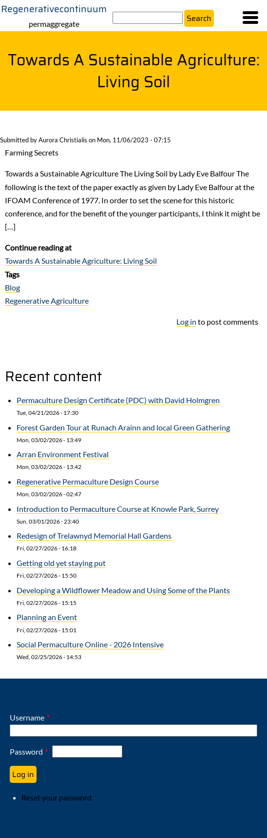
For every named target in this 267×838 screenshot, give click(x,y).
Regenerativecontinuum (54, 8)
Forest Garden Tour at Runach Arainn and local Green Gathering (123, 427)
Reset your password (56, 797)
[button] (250, 17)
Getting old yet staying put (61, 562)
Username (27, 717)
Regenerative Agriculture (47, 300)
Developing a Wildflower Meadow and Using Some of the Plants (123, 590)
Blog (12, 287)
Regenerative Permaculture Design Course (88, 481)
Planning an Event (47, 617)
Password (26, 751)
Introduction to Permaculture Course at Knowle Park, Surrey (118, 508)
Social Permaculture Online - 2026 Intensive (90, 644)
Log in (186, 321)
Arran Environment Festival (63, 454)
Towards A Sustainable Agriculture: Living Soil (81, 260)
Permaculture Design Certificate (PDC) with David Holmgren (118, 400)
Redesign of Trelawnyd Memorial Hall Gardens (94, 535)
